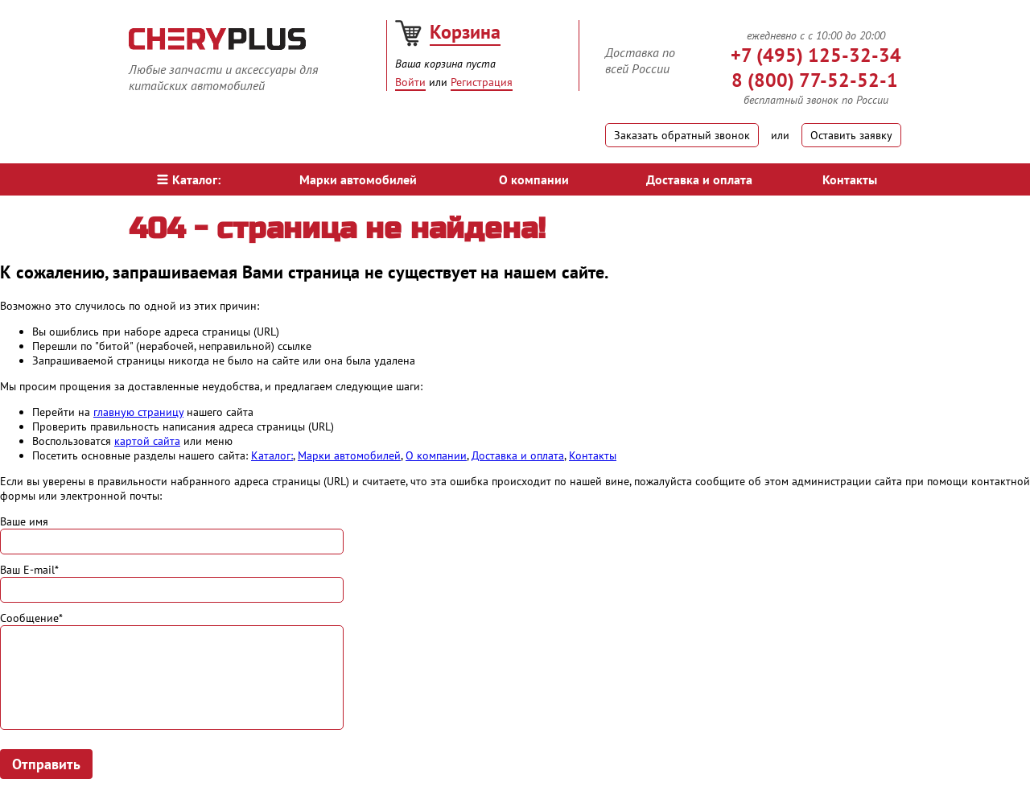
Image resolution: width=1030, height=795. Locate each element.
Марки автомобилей (358, 179)
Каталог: (188, 179)
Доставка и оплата (699, 179)
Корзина (465, 31)
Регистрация (482, 82)
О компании (534, 179)
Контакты (849, 179)
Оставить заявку (851, 135)
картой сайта (147, 441)
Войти (410, 82)
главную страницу (138, 412)
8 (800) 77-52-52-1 (814, 80)
